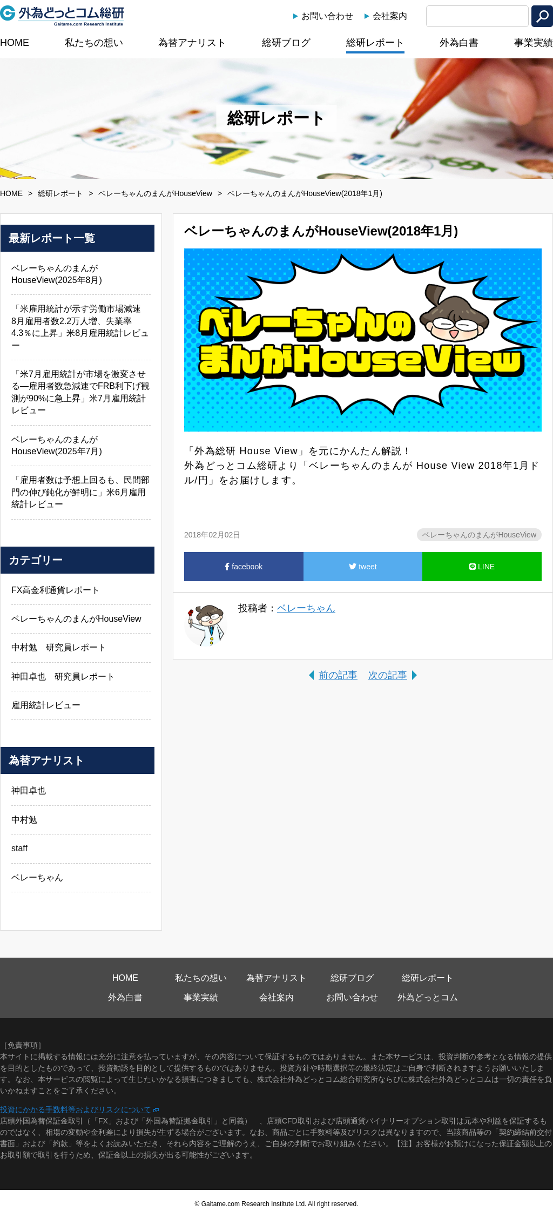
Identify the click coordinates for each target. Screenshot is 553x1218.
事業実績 (533, 42)
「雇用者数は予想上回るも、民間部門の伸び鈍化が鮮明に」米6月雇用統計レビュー (80, 492)
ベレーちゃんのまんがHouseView (155, 193)
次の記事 (387, 675)
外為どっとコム (427, 997)
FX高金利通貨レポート (55, 590)
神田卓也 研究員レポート (63, 676)
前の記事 (338, 675)
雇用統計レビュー (45, 705)
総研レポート (375, 42)
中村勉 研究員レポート (58, 647)
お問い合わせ (327, 16)
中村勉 (24, 819)
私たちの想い (94, 42)
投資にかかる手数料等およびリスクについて (75, 1109)
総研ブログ (286, 42)
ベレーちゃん (306, 608)
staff (19, 848)
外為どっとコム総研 (62, 15)
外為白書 (459, 42)
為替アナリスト (192, 42)
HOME (14, 42)
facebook (243, 566)
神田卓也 (28, 790)
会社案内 (390, 16)
